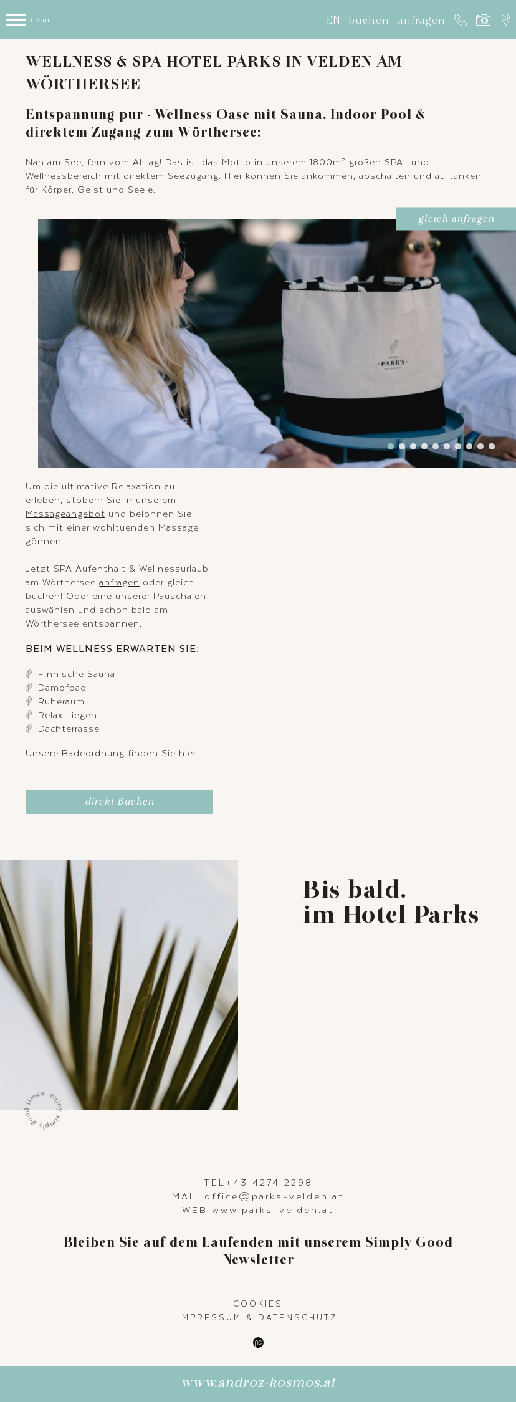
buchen (368, 20)
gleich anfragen (456, 221)
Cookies (258, 1303)
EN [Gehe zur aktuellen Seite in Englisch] (333, 20)
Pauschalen (179, 595)
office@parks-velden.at (274, 1196)
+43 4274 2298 (269, 1182)
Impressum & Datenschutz (258, 1317)
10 (492, 446)
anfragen (422, 20)
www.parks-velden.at (273, 1209)
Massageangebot (65, 513)
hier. (189, 752)
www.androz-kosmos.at (258, 1385)
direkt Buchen (119, 803)
